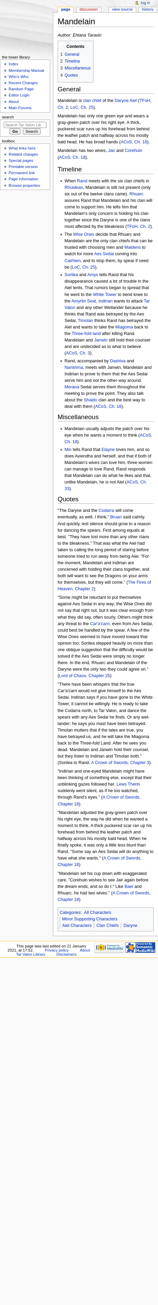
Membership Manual (26, 70)
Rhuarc (136, 194)
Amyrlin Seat (83, 301)
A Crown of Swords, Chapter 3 (120, 762)
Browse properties (24, 185)
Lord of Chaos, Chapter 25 (84, 675)
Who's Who (18, 77)
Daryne (122, 100)
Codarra (106, 510)
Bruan (116, 517)
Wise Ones (83, 234)
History (148, 9)
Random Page (21, 89)
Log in (145, 3)
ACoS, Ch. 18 (133, 142)
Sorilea (71, 274)
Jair (111, 150)
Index (13, 64)
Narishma (73, 367)
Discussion (89, 9)
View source (122, 9)
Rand (82, 181)
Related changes (23, 154)
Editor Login (19, 95)
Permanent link (21, 173)
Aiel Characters (77, 925)
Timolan (85, 320)
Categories (70, 912)
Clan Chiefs (107, 925)
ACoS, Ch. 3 (78, 353)
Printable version (23, 167)
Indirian (105, 301)
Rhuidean (73, 187)
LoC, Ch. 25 (82, 107)
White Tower (105, 294)
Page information (23, 179)
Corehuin (133, 150)
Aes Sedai (104, 253)
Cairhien (72, 260)
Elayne (108, 449)
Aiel (133, 100)
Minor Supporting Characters (89, 919)
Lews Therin (128, 784)
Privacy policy (57, 950)
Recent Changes (23, 83)
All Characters (97, 912)
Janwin (101, 340)
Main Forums (20, 108)
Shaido (90, 400)
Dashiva (118, 361)
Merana (71, 387)
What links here (22, 148)
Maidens (133, 247)
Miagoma (124, 327)
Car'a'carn (100, 623)
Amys (92, 274)
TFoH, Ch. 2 (138, 226)
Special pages (21, 160)
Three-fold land (86, 333)
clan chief (92, 100)
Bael (129, 886)
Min (67, 449)
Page (65, 9)
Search (8, 117)
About (14, 102)
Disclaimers (66, 954)
